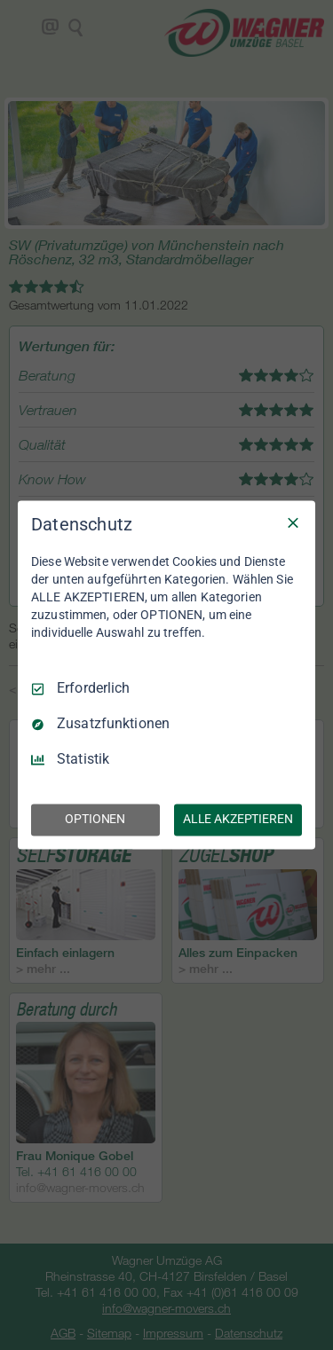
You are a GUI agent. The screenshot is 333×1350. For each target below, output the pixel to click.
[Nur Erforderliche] (293, 522)
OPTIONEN (95, 819)
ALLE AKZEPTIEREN (238, 819)
